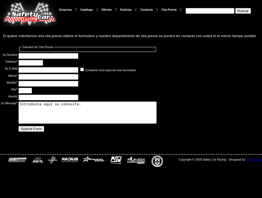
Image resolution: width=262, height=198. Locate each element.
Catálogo (86, 9)
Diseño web (254, 159)
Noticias (126, 9)
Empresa (65, 9)
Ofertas (106, 9)
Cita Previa (169, 9)
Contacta (146, 9)
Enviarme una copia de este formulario (110, 70)
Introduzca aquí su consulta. (95, 114)
